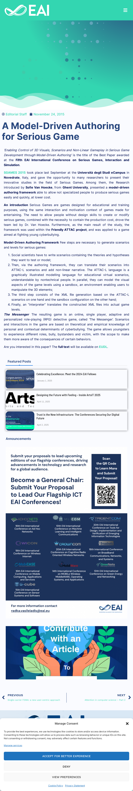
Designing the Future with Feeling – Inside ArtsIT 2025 (68, 395)
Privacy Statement (75, 785)
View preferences (66, 777)
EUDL (103, 347)
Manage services (13, 745)
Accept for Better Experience (66, 756)
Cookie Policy (55, 785)
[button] (127, 723)
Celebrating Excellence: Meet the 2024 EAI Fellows (66, 374)
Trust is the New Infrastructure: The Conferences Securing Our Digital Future (77, 416)
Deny (66, 766)
